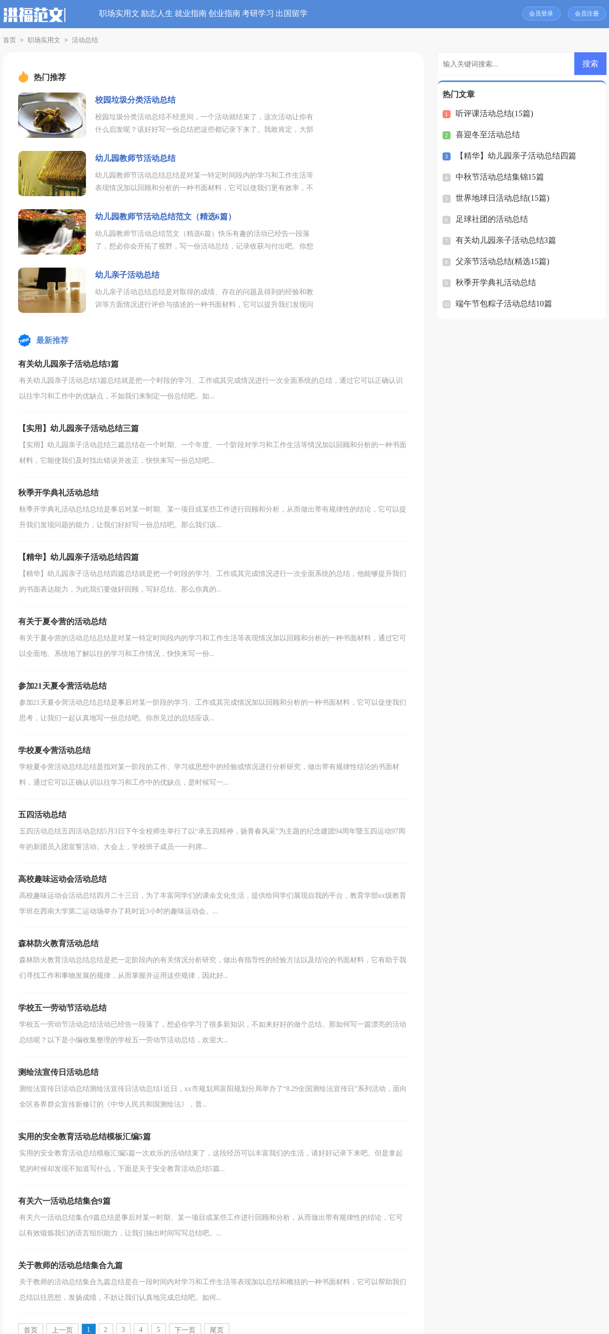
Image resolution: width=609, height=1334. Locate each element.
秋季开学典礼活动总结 (493, 283)
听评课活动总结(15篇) (492, 114)
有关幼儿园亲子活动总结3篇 (503, 240)
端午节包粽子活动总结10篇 (501, 304)
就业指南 (249, 14)
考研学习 (352, 14)
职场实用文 (141, 14)
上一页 (62, 1213)
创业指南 (301, 14)
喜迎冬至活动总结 (486, 135)
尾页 (217, 1213)
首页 (9, 40)
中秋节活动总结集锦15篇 (497, 177)
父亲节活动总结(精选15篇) (500, 262)
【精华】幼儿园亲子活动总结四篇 (512, 156)
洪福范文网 (292, 1321)
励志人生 (197, 14)
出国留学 (404, 14)
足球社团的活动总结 (490, 219)
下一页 (185, 1213)
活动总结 (85, 40)
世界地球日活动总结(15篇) (500, 198)
